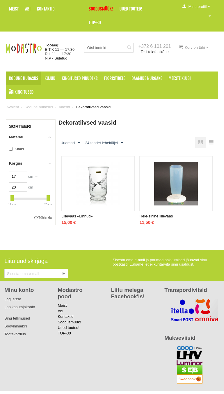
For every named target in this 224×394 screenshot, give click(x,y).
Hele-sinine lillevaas (156, 216)
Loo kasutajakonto (19, 307)
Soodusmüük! (101, 9)
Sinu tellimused (17, 318)
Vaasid (64, 107)
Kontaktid (46, 9)
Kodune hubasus (23, 78)
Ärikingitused (21, 92)
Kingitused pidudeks (79, 78)
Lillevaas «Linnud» (77, 216)
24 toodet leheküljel (104, 143)
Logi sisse (12, 299)
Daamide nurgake (146, 78)
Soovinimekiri (15, 326)
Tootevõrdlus (15, 334)
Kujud (50, 78)
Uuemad (70, 143)
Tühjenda (45, 217)
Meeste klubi (179, 78)
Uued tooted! (130, 9)
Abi (28, 9)
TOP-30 (95, 22)
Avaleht (12, 107)
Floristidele (114, 78)
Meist (14, 9)
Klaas (16, 149)
